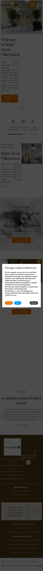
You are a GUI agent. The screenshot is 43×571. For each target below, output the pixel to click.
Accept (9, 303)
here (15, 291)
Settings (33, 303)
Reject (18, 303)
